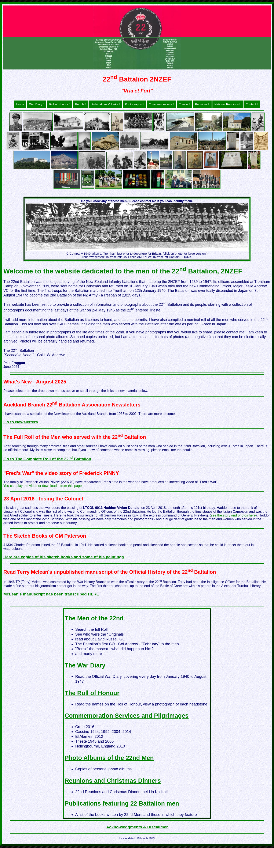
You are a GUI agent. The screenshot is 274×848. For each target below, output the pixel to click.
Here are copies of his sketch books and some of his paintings (63, 557)
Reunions (202, 104)
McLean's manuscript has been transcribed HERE (51, 594)
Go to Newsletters (20, 422)
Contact (252, 104)
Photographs (134, 104)
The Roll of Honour (92, 693)
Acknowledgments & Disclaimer (137, 827)
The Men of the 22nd (94, 618)
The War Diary (85, 665)
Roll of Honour (59, 104)
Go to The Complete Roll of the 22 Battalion (47, 459)
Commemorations (161, 104)
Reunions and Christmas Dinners (113, 780)
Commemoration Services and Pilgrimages (127, 715)
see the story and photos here (233, 515)
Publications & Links (105, 104)
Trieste (184, 104)
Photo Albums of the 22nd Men (109, 757)
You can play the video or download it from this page (42, 486)
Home (20, 104)
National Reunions (228, 104)
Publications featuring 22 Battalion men (122, 803)
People (80, 104)
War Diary (36, 104)
